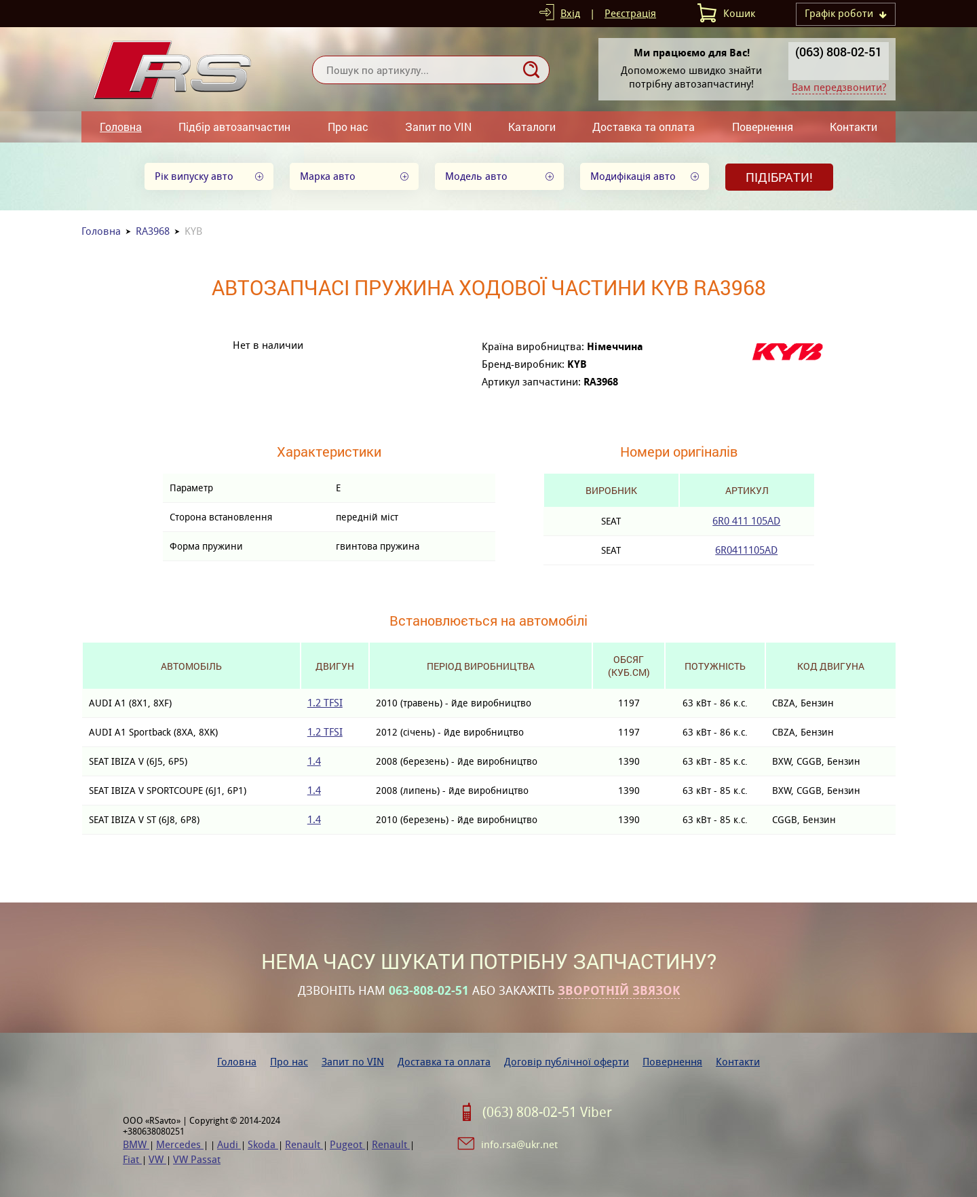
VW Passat (197, 1159)
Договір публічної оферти (566, 1061)
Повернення (762, 126)
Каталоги (532, 126)
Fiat (132, 1159)
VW (157, 1159)
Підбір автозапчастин (234, 126)
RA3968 (153, 231)
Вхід (570, 13)
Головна (121, 126)
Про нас (348, 126)
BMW (136, 1144)
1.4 (314, 761)
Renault (304, 1144)
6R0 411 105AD (746, 520)
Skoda (263, 1144)
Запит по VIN (438, 126)
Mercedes (180, 1144)
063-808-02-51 (429, 991)
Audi (229, 1144)
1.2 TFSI (325, 702)
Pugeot (347, 1144)
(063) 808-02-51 (838, 51)
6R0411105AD (746, 550)
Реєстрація (630, 13)
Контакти (853, 126)
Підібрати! (779, 177)
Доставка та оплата (643, 126)
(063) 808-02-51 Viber (547, 1112)
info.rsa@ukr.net (519, 1144)
